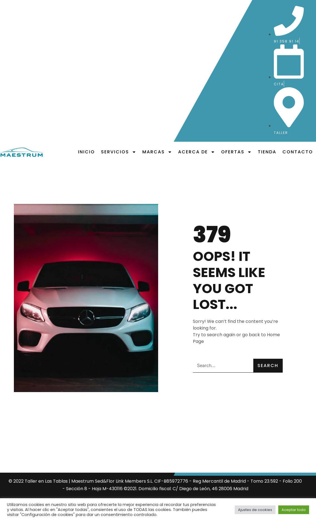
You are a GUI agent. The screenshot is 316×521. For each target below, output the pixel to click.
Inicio (86, 152)
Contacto (297, 152)
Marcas (157, 152)
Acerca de (196, 152)
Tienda (267, 152)
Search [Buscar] (267, 365)
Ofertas (236, 152)
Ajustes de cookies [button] (255, 509)
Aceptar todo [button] (294, 509)
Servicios (118, 152)
